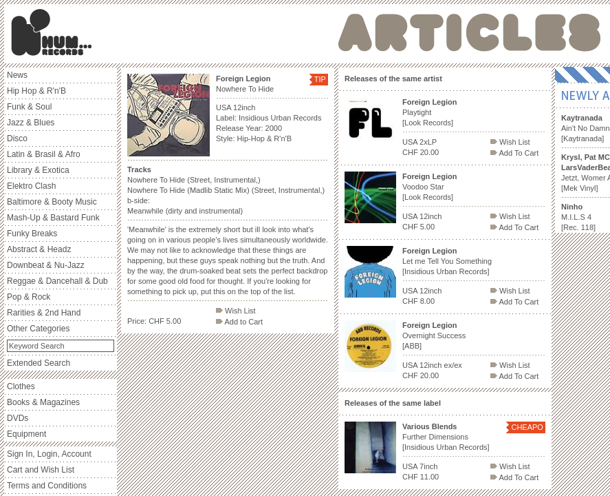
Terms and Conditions (47, 485)
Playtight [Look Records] (429, 112)
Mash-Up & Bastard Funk (53, 218)
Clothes (21, 386)
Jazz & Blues (30, 122)
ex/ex (453, 365)
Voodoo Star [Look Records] (429, 186)
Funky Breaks (32, 233)
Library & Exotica (38, 170)
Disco (17, 138)
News (17, 75)
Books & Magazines (43, 402)
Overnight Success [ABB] (434, 335)
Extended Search (38, 363)
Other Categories (38, 328)
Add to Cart (239, 322)
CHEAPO (527, 427)
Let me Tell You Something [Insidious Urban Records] (447, 261)
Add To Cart (514, 153)
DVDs (17, 418)
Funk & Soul (29, 107)
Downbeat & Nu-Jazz (46, 265)
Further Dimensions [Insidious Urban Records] (446, 436)
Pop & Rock (28, 297)
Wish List (236, 311)
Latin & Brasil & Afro (43, 154)
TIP (320, 79)
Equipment (26, 434)
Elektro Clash (31, 186)
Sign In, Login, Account (49, 454)
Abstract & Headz (39, 249)
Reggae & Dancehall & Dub (57, 281)
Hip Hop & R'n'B (36, 91)
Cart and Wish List (40, 470)
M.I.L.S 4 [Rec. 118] (578, 217)
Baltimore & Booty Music (52, 202)
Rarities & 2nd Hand (43, 313)
